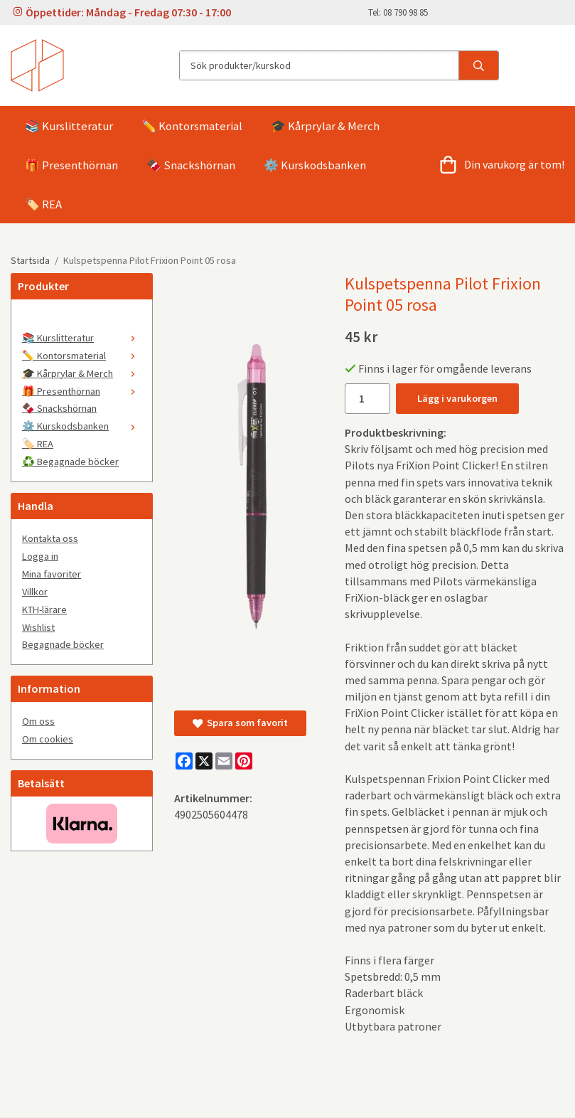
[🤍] (81, 319)
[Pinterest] (244, 761)
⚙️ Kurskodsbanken (315, 165)
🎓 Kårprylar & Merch (325, 126)
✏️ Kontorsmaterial (191, 126)
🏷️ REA (43, 204)
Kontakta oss (50, 538)
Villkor (35, 591)
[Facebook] (184, 761)
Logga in (40, 556)
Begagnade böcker (63, 644)
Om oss (38, 721)
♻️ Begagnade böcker (70, 461)
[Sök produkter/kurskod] (319, 65)
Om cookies (47, 739)
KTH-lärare (44, 609)
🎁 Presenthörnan (71, 165)
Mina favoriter (51, 574)
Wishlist (38, 627)
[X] (204, 761)
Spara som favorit (240, 722)
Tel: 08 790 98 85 (398, 12)
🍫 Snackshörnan (190, 165)
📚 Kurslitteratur (69, 126)
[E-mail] (224, 761)
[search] (478, 65)
